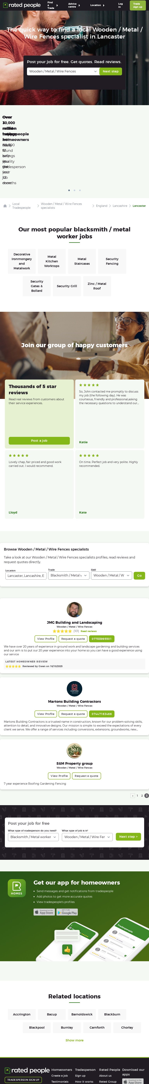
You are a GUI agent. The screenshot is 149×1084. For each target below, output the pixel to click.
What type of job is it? (75, 770)
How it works (60, 1027)
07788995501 (102, 578)
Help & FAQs (59, 1033)
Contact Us (99, 1070)
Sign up (80, 1015)
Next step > (128, 776)
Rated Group (108, 1021)
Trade (51, 509)
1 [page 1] (137, 735)
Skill (93, 509)
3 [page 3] (147, 735)
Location (10, 510)
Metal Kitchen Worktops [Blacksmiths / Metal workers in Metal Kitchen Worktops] (51, 201)
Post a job (39, 380)
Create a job (59, 1015)
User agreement (62, 1039)
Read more (85, 347)
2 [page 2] (142, 735)
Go (139, 515)
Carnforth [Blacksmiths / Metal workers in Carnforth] (97, 967)
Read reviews (89, 570)
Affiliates (105, 1033)
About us (105, 1015)
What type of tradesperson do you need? (32, 770)
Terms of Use (13, 1070)
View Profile (45, 578)
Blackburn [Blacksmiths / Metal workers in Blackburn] (112, 954)
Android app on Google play (67, 851)
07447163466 (102, 653)
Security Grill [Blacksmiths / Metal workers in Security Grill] (67, 226)
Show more (74, 980)
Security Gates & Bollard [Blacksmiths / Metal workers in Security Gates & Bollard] (36, 225)
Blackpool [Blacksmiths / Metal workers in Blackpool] (37, 967)
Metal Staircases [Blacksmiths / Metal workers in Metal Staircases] (82, 201)
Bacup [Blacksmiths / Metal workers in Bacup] (52, 954)
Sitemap (78, 1070)
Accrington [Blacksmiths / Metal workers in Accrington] (21, 954)
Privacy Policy (38, 1070)
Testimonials (59, 1021)
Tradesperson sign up (23, 1019)
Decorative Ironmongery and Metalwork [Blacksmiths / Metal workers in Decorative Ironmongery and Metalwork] (22, 201)
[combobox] (26, 515)
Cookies (60, 1070)
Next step (111, 71)
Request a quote (73, 578)
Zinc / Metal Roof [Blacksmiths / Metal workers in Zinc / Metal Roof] (97, 226)
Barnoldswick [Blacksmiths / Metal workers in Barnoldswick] (82, 954)
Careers (104, 1027)
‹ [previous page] (132, 735)
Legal (102, 1039)
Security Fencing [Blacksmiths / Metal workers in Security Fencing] (112, 201)
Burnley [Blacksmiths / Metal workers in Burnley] (67, 967)
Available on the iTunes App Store (44, 851)
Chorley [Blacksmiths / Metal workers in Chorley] (127, 967)
